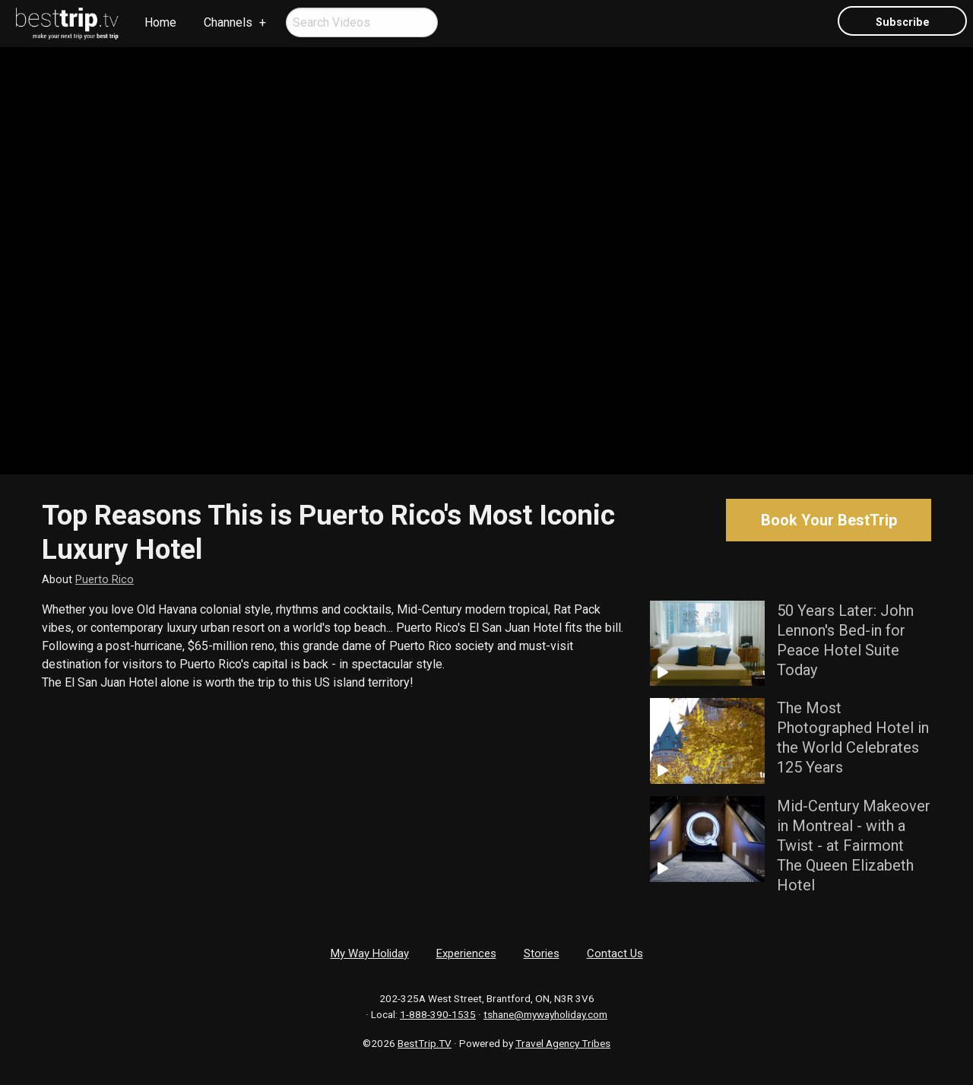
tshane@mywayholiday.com (545, 1014)
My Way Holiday (370, 953)
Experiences (466, 953)
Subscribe (903, 22)
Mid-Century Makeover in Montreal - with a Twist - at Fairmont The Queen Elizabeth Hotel (853, 845)
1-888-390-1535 (438, 1014)
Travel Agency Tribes (562, 1043)
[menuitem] (67, 23)
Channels (228, 22)
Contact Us (615, 953)
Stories (541, 953)
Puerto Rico (104, 579)
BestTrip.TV (425, 1043)
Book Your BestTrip (829, 520)
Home (160, 22)
